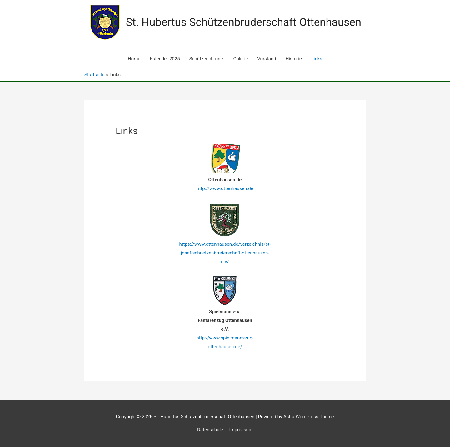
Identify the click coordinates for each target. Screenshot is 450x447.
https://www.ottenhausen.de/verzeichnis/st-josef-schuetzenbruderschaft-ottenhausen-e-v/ (225, 252)
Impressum (240, 430)
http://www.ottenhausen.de (225, 188)
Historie (294, 59)
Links (316, 59)
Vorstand (266, 59)
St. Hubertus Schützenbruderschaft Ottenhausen (243, 22)
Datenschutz (210, 430)
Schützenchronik (206, 59)
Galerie (240, 59)
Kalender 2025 (165, 59)
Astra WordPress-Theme (308, 416)
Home (134, 59)
